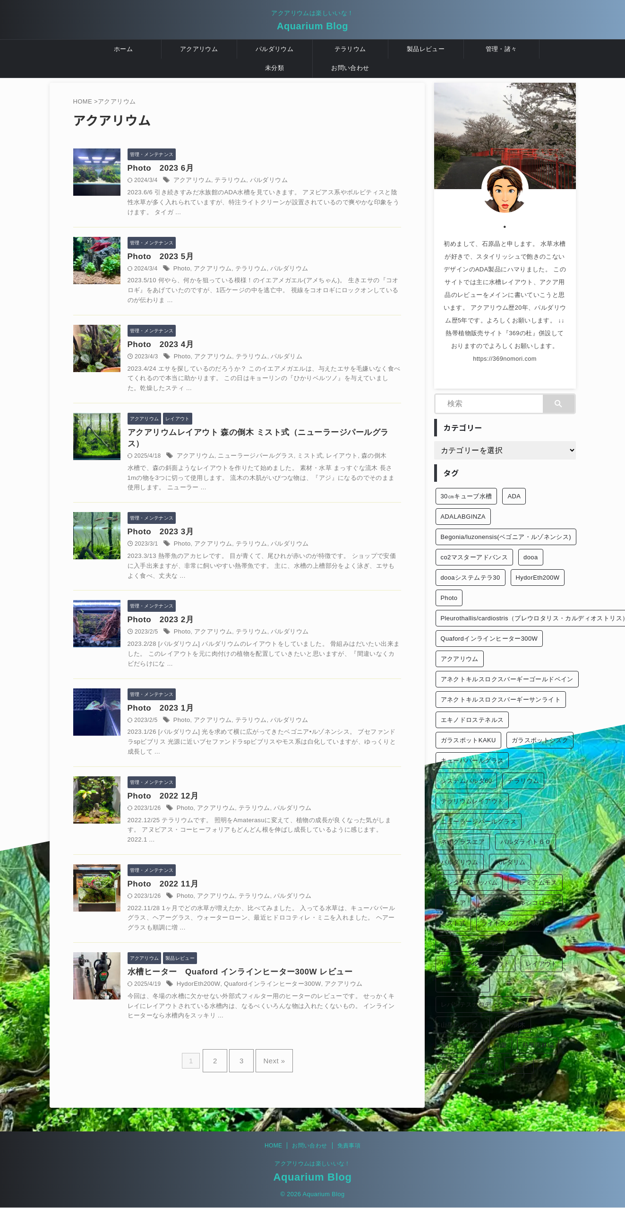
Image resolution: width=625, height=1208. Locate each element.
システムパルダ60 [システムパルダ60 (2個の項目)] (466, 780)
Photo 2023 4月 (186, 349)
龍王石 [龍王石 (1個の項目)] (519, 1065)
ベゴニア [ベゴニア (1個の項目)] (453, 902)
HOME (273, 1146)
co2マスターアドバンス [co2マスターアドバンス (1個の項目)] (474, 557)
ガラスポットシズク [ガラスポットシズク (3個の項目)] (540, 740)
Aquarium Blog (312, 26)
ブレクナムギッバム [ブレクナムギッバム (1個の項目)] (469, 882)
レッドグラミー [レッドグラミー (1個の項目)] (463, 984)
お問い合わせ (350, 67)
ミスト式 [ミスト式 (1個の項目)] (453, 923)
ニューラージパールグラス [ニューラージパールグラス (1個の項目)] (479, 821)
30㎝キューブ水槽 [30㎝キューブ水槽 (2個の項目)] (466, 496)
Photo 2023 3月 (186, 541)
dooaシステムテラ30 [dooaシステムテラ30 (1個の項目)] (470, 577)
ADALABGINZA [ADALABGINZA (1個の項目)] (463, 516)
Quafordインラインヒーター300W (288, 1004)
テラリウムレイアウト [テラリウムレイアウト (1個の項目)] (472, 801)
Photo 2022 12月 (188, 812)
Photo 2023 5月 (182, 259)
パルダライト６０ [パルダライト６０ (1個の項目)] (525, 841)
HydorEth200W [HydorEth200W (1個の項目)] (538, 577)
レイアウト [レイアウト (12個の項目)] (541, 963)
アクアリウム (199, 48)
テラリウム (350, 48)
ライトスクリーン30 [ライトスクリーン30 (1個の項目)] (510, 923)
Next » (269, 1079)
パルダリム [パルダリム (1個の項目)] (510, 862)
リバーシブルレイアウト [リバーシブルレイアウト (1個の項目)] (475, 963)
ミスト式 (323, 464)
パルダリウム (274, 48)
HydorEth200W (220, 1004)
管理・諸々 (501, 48)
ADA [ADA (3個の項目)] (514, 496)
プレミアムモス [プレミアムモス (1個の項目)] (535, 882)
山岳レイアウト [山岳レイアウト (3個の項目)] (463, 1024)
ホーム (123, 48)
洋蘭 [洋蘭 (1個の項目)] (500, 1045)
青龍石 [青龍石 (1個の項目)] (450, 1065)
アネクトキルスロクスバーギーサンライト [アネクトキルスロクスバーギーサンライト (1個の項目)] (501, 699)
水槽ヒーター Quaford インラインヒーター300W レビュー (257, 992)
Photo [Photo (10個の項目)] (449, 597)
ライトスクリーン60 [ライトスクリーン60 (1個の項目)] (469, 943)
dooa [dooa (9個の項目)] (530, 557)
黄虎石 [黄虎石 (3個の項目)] (484, 1065)
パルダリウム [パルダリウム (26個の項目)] (460, 862)
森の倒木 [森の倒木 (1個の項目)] (513, 1024)
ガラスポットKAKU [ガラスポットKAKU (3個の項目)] (468, 740)
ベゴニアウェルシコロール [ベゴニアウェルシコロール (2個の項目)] (519, 902)
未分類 (274, 67)
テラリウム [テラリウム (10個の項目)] (523, 780)
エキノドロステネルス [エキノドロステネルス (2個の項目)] (472, 719)
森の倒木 (383, 464)
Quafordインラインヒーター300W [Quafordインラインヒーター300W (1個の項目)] (489, 638)
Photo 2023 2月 (186, 631)
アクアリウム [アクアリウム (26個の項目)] (460, 658)
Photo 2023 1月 (186, 721)
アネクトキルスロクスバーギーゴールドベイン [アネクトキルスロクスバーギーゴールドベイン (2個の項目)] (507, 679)
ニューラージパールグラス (273, 464)
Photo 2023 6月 (186, 169)
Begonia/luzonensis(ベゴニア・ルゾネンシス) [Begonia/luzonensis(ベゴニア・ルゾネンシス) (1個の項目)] (506, 536)
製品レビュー (426, 48)
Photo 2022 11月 (188, 902)
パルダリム (302, 361)
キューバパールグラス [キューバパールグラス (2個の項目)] (472, 760)
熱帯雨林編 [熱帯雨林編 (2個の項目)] (538, 1045)
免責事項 (348, 1146)
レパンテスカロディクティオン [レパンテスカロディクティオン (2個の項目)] (485, 1004)
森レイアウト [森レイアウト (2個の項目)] (460, 1045)
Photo (205, 271)
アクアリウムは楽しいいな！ (312, 1164)
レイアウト (353, 464)
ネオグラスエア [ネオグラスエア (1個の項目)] (463, 841)
